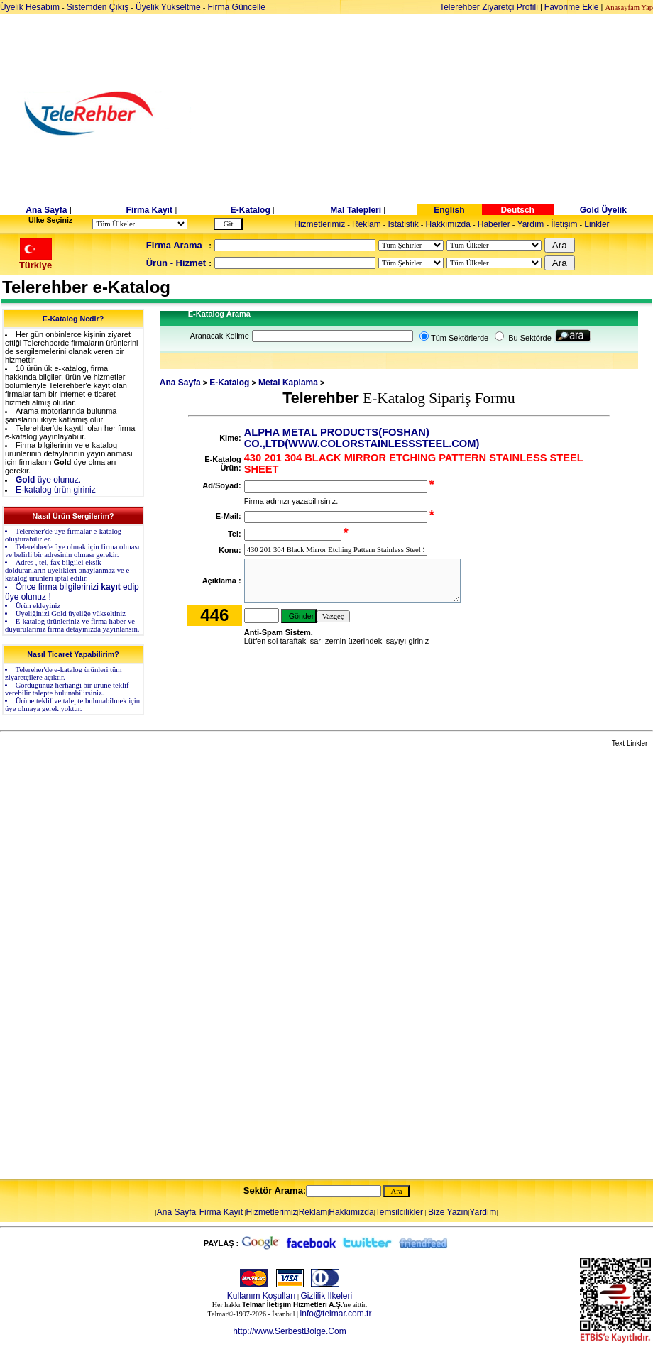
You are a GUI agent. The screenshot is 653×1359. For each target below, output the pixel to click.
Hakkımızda (448, 224)
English (449, 210)
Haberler (494, 224)
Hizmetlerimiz (319, 224)
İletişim (564, 224)
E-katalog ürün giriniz (56, 490)
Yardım (530, 224)
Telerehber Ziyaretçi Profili (488, 7)
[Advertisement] (436, 113)
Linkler (596, 224)
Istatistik (403, 224)
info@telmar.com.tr (336, 1314)
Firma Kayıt (149, 210)
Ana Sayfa (46, 210)
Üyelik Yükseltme (168, 7)
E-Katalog (250, 210)
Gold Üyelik (603, 210)
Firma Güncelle (236, 7)
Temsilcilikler (399, 1212)
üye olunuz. (48, 480)
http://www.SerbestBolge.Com (289, 1331)
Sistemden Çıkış (97, 7)
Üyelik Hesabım (30, 7)
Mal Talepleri (355, 210)
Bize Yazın (448, 1212)
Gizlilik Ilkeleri (327, 1296)
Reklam (366, 224)
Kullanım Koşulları (261, 1296)
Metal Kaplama (288, 382)
